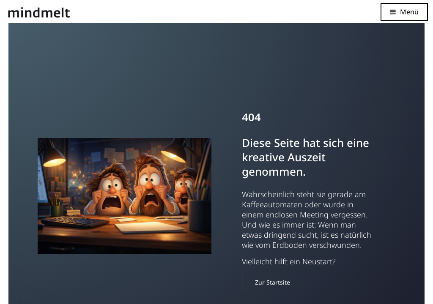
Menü (409, 11)
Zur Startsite (272, 282)
